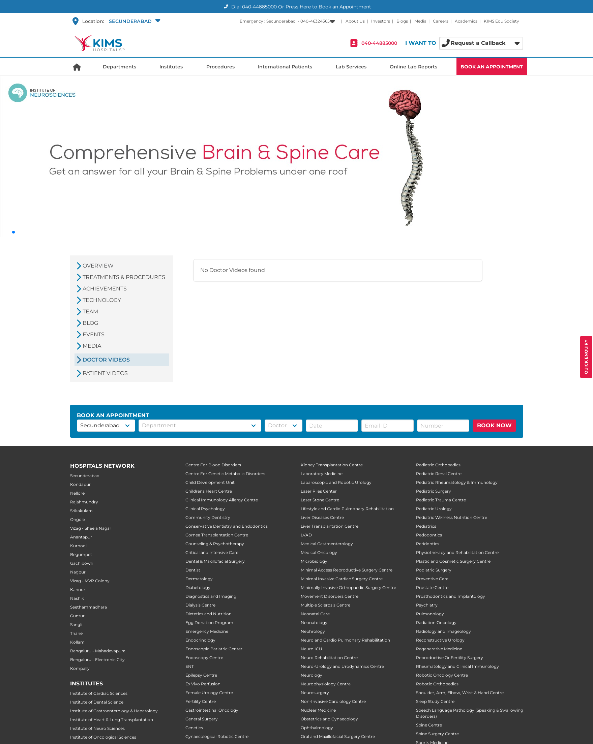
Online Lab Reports (413, 67)
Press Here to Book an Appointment (328, 7)
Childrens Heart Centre (208, 491)
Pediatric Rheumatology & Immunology (457, 482)
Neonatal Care (315, 613)
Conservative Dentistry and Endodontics (226, 526)
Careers (440, 21)
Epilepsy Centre (201, 675)
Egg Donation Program (209, 622)
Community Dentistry (207, 517)
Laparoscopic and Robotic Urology (336, 482)
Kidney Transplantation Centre (332, 464)
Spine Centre (429, 724)
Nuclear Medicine (318, 710)
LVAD (306, 534)
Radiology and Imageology (443, 631)
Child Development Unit (210, 482)
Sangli (76, 624)
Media (420, 21)
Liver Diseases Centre (322, 517)
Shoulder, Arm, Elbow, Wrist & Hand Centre (460, 692)
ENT (189, 666)
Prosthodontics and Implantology (450, 596)
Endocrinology (200, 640)
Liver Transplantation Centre (329, 526)
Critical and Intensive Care (211, 552)
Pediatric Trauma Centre (441, 499)
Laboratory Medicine (322, 473)
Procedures (220, 67)
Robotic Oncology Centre (442, 675)
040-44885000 (379, 43)
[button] (134, 21)
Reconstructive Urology (440, 640)
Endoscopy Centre (204, 657)
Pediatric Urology (434, 508)
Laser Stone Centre (320, 499)
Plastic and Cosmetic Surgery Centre (453, 561)
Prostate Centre (432, 587)
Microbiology (314, 561)
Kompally (80, 668)
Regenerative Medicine (439, 648)
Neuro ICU (311, 648)
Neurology (311, 675)
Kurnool (78, 545)
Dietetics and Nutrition (208, 613)
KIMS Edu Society (501, 21)
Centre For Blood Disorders (213, 464)
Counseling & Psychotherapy (214, 543)
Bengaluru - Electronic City (97, 659)
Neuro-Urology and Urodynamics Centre (342, 666)
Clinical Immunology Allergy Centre (221, 499)
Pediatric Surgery (433, 491)
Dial (249, 7)
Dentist (192, 569)
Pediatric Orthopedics (438, 464)
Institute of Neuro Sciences (97, 728)
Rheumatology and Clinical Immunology (457, 666)
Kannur (77, 589)
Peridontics (427, 543)
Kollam (77, 642)
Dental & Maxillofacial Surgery (215, 561)
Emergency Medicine (206, 631)
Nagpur (78, 572)
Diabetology (197, 587)
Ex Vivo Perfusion (202, 683)
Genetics (194, 727)
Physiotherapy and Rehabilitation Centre (457, 552)
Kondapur (80, 484)
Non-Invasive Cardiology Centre (333, 701)
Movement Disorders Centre (329, 596)
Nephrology (313, 631)
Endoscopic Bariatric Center (213, 648)
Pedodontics (429, 534)
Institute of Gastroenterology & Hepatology (114, 710)
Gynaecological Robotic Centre (216, 736)
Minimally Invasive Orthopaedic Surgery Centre (348, 587)
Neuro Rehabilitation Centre (329, 657)
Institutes (171, 67)
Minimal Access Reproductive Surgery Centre (346, 569)
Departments (119, 67)
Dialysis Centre (200, 605)
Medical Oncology (319, 552)
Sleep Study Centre (435, 701)
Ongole (77, 519)
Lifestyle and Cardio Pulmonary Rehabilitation (347, 508)
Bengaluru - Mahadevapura (97, 650)
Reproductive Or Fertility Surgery (449, 657)
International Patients (285, 67)
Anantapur (81, 536)
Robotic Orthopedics (437, 683)
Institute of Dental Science (96, 702)
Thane (76, 633)
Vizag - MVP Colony (90, 580)
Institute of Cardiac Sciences (98, 693)
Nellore (77, 493)
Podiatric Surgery (433, 569)
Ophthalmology (317, 727)
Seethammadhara (88, 607)
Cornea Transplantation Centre (216, 534)
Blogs (402, 21)
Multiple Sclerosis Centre (325, 605)
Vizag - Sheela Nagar (90, 528)
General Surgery (201, 718)
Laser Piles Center (319, 491)
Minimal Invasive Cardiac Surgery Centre (342, 578)
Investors (380, 21)
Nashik (77, 598)
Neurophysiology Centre (326, 683)
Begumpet (81, 554)
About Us (355, 21)
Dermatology (199, 578)
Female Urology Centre (209, 692)
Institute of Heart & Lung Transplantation (111, 719)
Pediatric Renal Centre (439, 473)
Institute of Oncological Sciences (103, 737)
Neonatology (314, 622)
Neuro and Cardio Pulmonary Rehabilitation (345, 640)
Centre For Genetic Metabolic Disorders (225, 473)
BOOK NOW (494, 425)
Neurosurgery (315, 692)
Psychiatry (427, 605)
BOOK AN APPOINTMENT (492, 67)
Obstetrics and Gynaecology (329, 718)
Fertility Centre (200, 701)
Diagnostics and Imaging (210, 596)
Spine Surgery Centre (437, 733)
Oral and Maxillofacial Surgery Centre (338, 736)
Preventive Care (432, 578)
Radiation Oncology (436, 622)
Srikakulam (81, 510)
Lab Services (351, 67)
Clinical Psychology (205, 508)
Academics (466, 21)
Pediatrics (426, 526)
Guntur (77, 615)
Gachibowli (81, 563)
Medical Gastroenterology (327, 543)
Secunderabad (84, 475)
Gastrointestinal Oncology (211, 710)
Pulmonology (430, 613)
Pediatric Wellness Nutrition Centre (451, 517)
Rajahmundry (84, 501)
